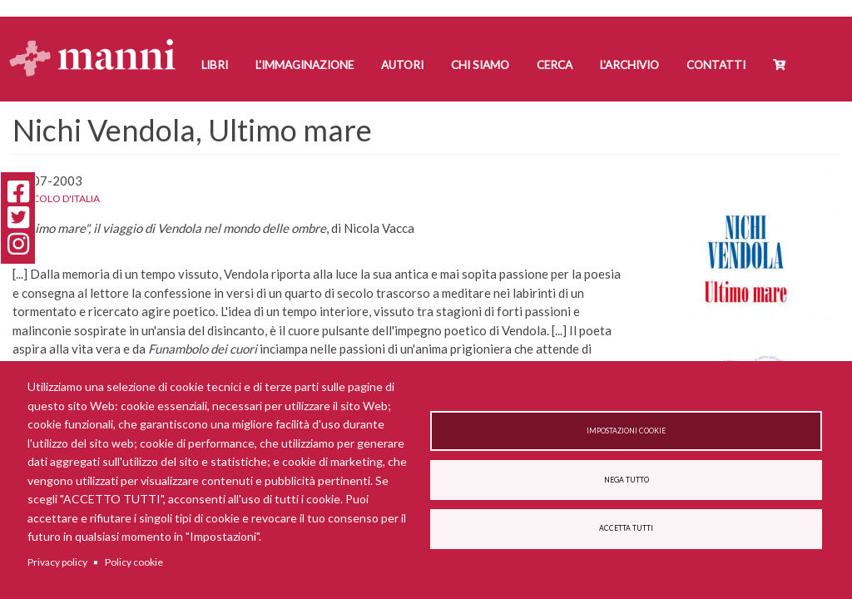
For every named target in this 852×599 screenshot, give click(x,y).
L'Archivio (629, 65)
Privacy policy (57, 562)
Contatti (716, 65)
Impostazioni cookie (626, 431)
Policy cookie (134, 562)
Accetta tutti (626, 528)
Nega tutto (626, 480)
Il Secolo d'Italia (56, 198)
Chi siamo (480, 65)
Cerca (554, 65)
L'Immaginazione (304, 65)
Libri (214, 65)
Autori (402, 65)
